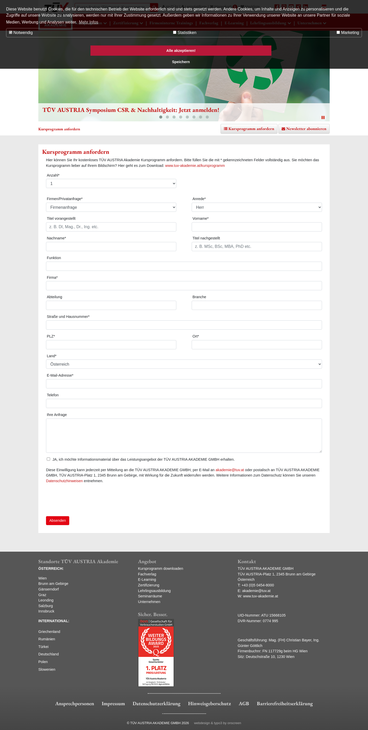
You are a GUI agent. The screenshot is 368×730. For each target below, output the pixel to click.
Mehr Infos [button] (88, 22)
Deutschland (48, 654)
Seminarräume (150, 596)
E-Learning (147, 579)
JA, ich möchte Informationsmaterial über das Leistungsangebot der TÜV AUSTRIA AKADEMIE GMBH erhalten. (141, 459)
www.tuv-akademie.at (260, 596)
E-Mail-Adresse (60, 375)
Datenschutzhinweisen (64, 481)
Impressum (113, 703)
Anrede (199, 199)
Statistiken (184, 32)
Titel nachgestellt (206, 238)
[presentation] (85, 502)
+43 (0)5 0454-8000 (257, 585)
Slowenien (46, 669)
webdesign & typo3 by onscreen (217, 723)
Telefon (53, 395)
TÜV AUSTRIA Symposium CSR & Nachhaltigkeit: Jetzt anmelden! (130, 110)
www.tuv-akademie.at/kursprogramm (195, 166)
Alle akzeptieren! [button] (180, 51)
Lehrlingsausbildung (154, 591)
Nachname (56, 238)
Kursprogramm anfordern (251, 128)
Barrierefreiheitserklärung (285, 703)
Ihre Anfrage (57, 415)
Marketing (348, 32)
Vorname (200, 218)
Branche (199, 297)
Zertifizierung (148, 585)
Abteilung (54, 297)
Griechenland (49, 632)
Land (51, 356)
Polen (43, 662)
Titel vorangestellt (61, 218)
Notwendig (21, 32)
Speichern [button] (181, 62)
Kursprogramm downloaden (160, 568)
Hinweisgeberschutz (209, 703)
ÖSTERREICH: (51, 568)
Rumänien (46, 639)
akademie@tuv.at (230, 470)
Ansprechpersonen (74, 703)
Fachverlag (147, 574)
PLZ (51, 336)
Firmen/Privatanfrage (65, 199)
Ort (195, 336)
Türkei (43, 647)
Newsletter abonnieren (306, 128)
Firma (52, 277)
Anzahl (53, 175)
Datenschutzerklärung (156, 703)
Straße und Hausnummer (68, 317)
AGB (244, 703)
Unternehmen (149, 602)
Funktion (54, 258)
